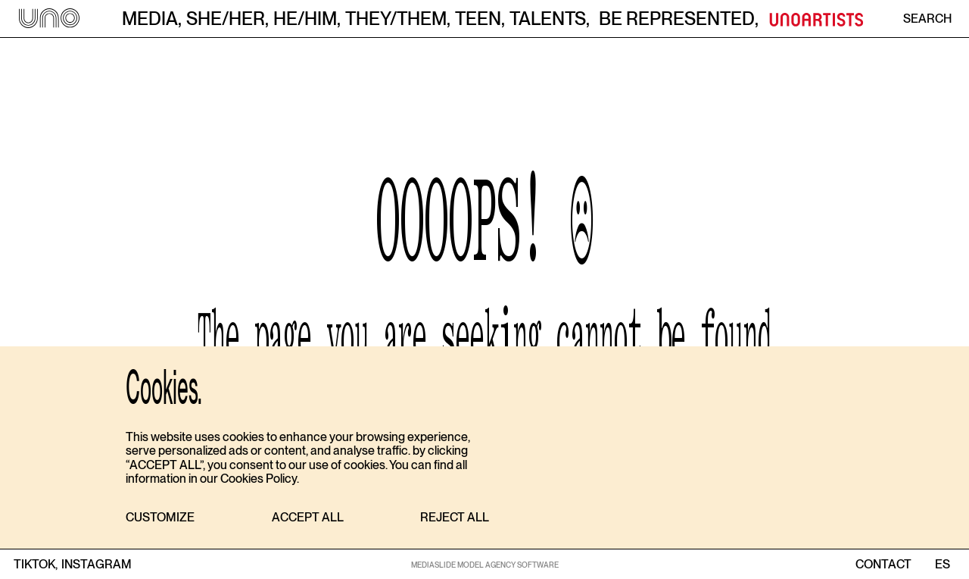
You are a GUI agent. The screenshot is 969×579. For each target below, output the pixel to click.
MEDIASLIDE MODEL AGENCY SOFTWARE (485, 564)
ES (942, 565)
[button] (160, 518)
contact (883, 565)
